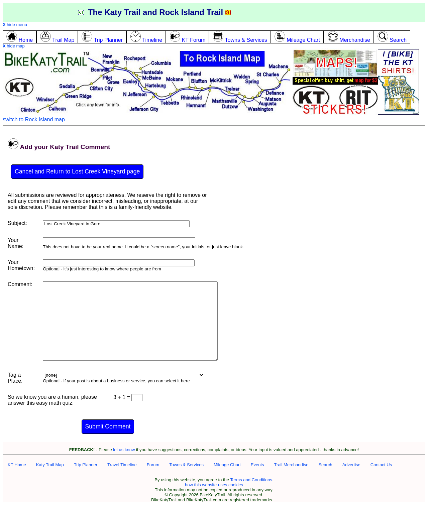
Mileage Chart (227, 464)
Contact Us (381, 464)
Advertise (351, 464)
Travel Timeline (122, 464)
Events (257, 464)
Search (325, 464)
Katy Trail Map (50, 464)
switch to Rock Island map (34, 119)
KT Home (17, 464)
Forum (153, 464)
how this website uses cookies (214, 484)
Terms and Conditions (251, 479)
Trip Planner (85, 464)
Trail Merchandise (291, 464)
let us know (124, 449)
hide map (14, 45)
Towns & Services (186, 464)
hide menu (15, 24)
